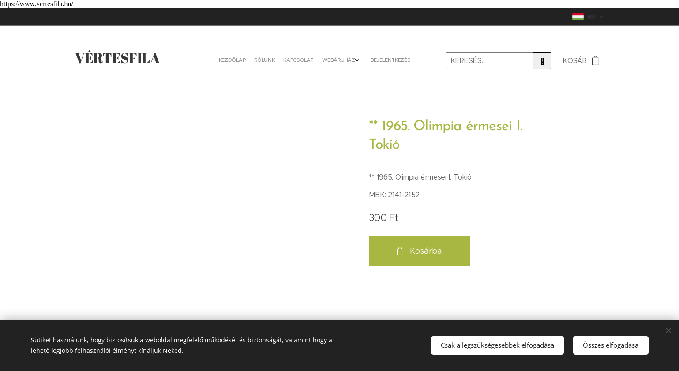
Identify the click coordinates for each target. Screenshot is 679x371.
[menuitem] (369, 61)
